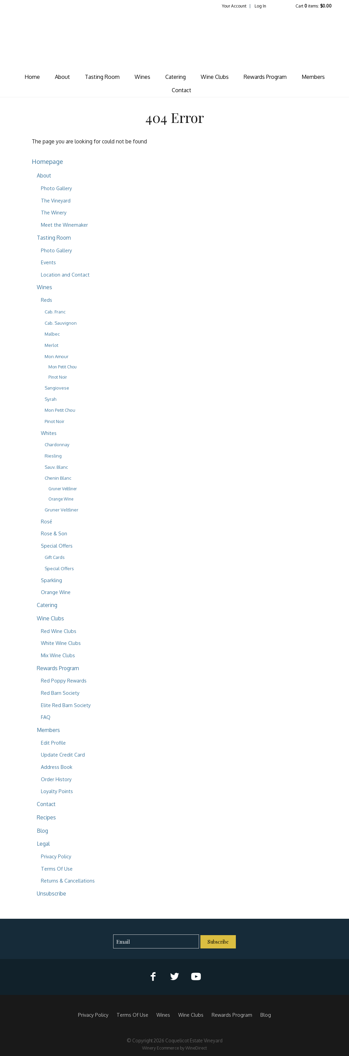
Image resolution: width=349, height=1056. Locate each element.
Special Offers (57, 546)
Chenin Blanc (58, 478)
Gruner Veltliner (62, 488)
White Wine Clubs (61, 643)
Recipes (46, 817)
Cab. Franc (55, 311)
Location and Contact (65, 274)
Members (313, 76)
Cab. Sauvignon (61, 323)
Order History (56, 779)
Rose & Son (54, 533)
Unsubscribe (51, 893)
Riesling (53, 456)
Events (48, 262)
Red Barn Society (60, 693)
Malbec (52, 334)
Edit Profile (53, 743)
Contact (181, 90)
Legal (43, 843)
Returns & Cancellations (68, 880)
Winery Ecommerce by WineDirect (174, 1048)
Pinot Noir (57, 377)
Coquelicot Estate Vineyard (174, 39)
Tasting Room (102, 76)
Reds (46, 300)
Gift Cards (55, 557)
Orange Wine (60, 499)
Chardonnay (57, 444)
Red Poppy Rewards (64, 680)
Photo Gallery (56, 188)
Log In (260, 6)
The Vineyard (56, 200)
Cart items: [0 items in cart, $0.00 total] (313, 6)
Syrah (50, 399)
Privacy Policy (56, 856)
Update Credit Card (63, 754)
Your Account (234, 6)
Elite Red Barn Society (66, 705)
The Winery (53, 212)
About (62, 76)
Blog (42, 830)
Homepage (47, 161)
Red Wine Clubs (58, 631)
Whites (49, 433)
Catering (175, 76)
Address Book (56, 767)
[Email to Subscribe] (156, 941)
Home (32, 76)
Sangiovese (57, 388)
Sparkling (51, 580)
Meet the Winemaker (64, 225)
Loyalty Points (57, 791)
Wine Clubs (215, 76)
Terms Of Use (57, 868)
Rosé (46, 521)
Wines (142, 76)
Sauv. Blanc (56, 467)
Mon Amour (57, 356)
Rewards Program (265, 76)
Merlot (51, 345)
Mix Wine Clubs (58, 655)
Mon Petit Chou (62, 366)
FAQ (45, 717)
